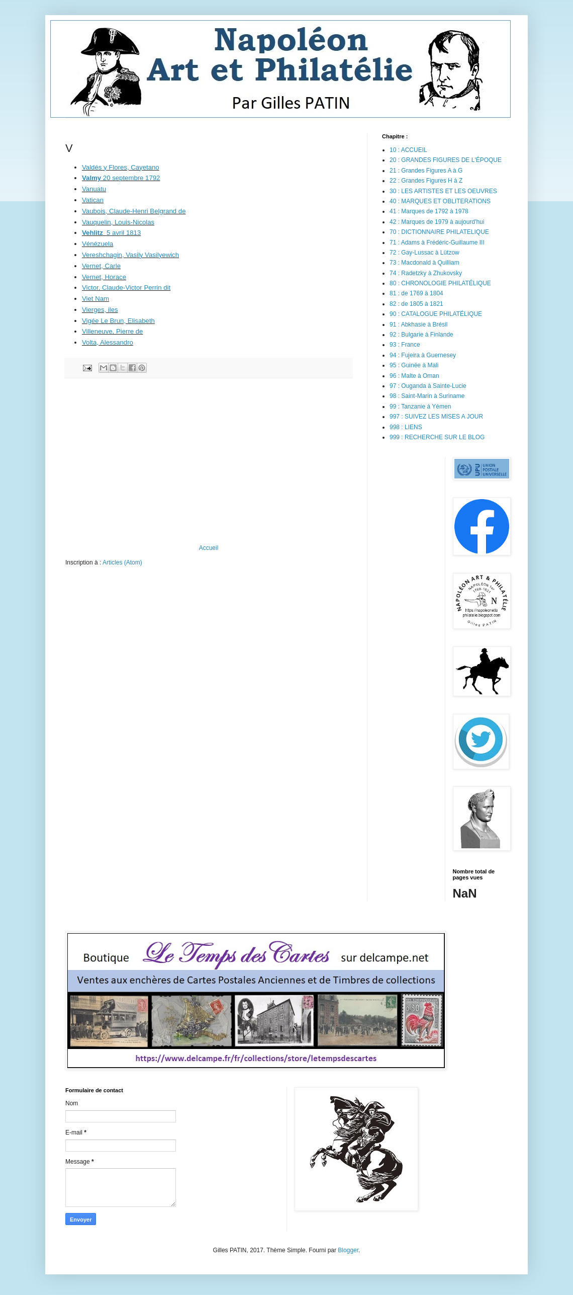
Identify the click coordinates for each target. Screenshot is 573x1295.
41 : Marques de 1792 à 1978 (429, 211)
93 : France (405, 344)
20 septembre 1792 (121, 178)
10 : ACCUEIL (408, 149)
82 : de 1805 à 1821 (416, 303)
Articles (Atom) (122, 562)
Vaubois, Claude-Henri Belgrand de (134, 211)
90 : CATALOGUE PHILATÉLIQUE (436, 313)
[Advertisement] (208, 461)
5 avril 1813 (111, 232)
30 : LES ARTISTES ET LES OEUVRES (443, 191)
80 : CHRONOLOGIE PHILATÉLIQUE (440, 283)
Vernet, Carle (101, 266)
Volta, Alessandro (107, 342)
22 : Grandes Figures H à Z (426, 180)
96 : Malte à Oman (414, 375)
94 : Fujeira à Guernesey (423, 355)
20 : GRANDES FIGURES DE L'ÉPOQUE (446, 160)
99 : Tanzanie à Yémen (420, 406)
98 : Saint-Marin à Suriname (427, 395)
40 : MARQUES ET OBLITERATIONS (440, 201)
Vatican (93, 200)
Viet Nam (95, 298)
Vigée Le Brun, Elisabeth (118, 321)
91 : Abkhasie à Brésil (418, 324)
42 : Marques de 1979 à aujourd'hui (437, 221)
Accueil (209, 547)
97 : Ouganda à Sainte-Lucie (428, 385)
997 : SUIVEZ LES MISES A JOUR (436, 416)
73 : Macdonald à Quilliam (424, 262)
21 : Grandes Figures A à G (426, 170)
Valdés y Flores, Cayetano (120, 167)
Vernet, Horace (104, 277)
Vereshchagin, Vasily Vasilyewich (130, 255)
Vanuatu (94, 189)
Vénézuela (97, 244)
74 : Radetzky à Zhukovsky (426, 273)
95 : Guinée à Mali (414, 365)
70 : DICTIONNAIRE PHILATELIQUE (439, 231)
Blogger (348, 1250)
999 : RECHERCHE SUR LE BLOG (437, 437)
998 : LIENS (406, 427)
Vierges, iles (100, 309)
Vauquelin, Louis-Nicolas (118, 222)
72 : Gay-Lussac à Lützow (424, 252)
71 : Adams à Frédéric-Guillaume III (437, 242)
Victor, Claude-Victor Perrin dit (126, 287)
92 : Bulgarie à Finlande (421, 334)
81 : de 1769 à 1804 (416, 293)
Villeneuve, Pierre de (112, 331)
